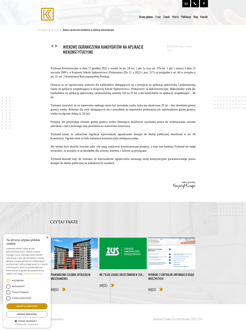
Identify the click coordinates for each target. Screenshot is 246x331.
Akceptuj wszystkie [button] (26, 306)
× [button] (47, 237)
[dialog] (27, 281)
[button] (27, 320)
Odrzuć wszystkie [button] (27, 314)
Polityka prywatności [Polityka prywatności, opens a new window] (33, 273)
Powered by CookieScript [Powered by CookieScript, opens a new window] (27, 324)
